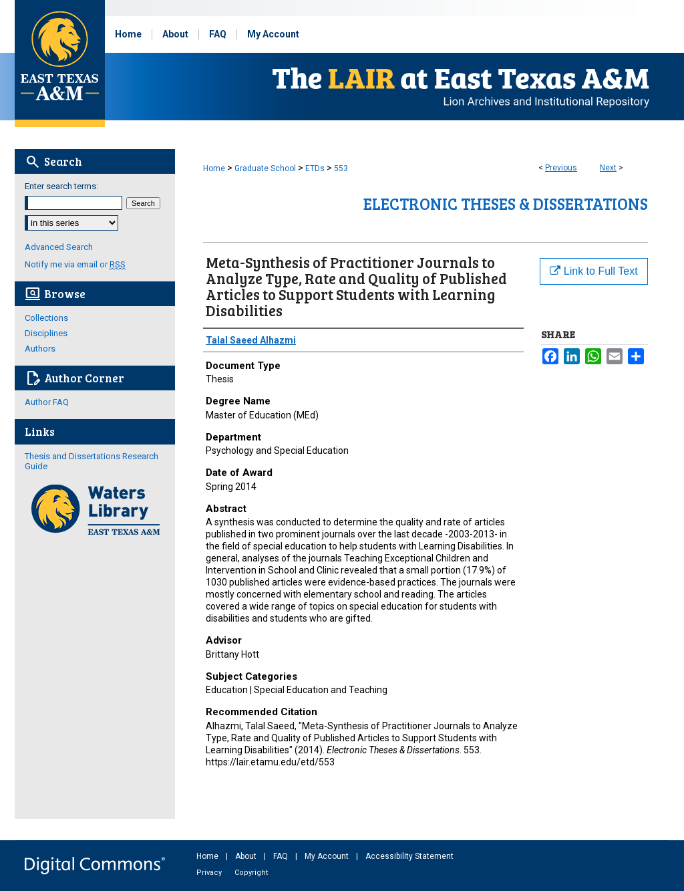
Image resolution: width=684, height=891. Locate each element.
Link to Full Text (593, 271)
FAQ (281, 856)
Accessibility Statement (409, 856)
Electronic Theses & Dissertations (505, 204)
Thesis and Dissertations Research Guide (91, 461)
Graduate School (265, 168)
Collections (46, 318)
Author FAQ (47, 402)
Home (214, 168)
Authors (40, 349)
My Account (328, 856)
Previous (561, 167)
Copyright (251, 872)
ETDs (315, 168)
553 (341, 168)
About (247, 856)
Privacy (210, 872)
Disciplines (46, 333)
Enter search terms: (61, 186)
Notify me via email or (75, 264)
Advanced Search (59, 247)
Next (608, 167)
